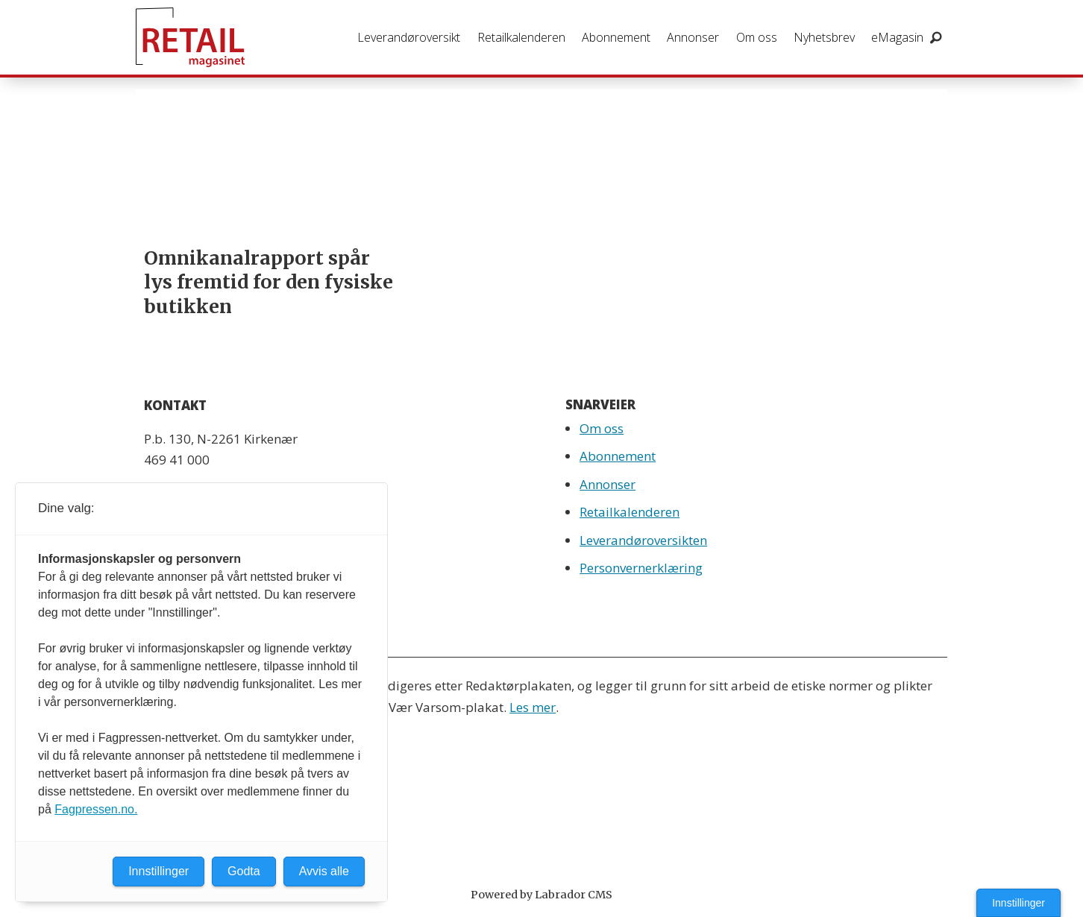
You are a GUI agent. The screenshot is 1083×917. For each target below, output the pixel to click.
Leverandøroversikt (408, 37)
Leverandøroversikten (643, 540)
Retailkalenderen (521, 37)
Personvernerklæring (641, 567)
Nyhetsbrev (824, 37)
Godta (243, 871)
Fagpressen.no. (95, 809)
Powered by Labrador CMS (541, 894)
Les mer (532, 707)
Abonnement (616, 37)
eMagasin (897, 37)
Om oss (756, 37)
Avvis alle (324, 871)
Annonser (693, 37)
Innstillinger (1018, 903)
